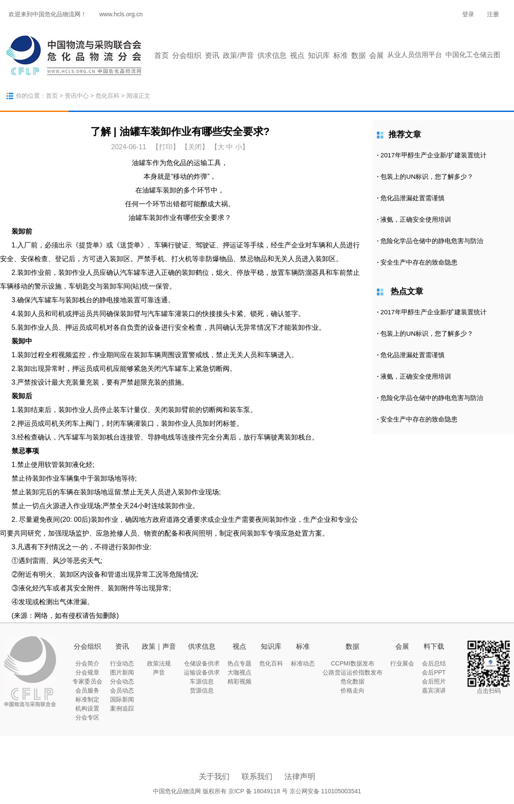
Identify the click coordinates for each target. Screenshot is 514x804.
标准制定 (87, 699)
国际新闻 (122, 699)
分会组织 (186, 55)
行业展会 (402, 663)
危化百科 (108, 95)
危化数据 (353, 681)
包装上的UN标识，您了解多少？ (426, 176)
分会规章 (87, 672)
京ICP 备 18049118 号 (258, 791)
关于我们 (214, 776)
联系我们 (257, 776)
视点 (297, 55)
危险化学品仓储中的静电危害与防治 (431, 240)
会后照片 (434, 681)
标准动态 (303, 663)
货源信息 (202, 690)
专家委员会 (87, 681)
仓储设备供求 (202, 663)
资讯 (212, 55)
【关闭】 (195, 147)
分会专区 (87, 717)
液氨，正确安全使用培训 (415, 219)
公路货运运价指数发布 (353, 672)
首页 (161, 55)
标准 (340, 55)
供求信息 (272, 55)
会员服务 (87, 690)
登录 (468, 14)
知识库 (319, 55)
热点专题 (239, 663)
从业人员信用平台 (414, 54)
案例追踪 (122, 708)
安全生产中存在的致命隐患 (418, 262)
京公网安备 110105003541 (325, 791)
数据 (358, 55)
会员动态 (122, 690)
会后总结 (434, 663)
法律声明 (299, 776)
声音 (159, 672)
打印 (166, 147)
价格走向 (353, 690)
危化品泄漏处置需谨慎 (412, 198)
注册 (493, 14)
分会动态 (122, 681)
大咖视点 (239, 672)
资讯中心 (77, 95)
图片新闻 (122, 672)
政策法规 (159, 663)
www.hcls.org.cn (121, 14)
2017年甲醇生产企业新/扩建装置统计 (433, 155)
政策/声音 (238, 55)
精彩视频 (239, 681)
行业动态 (122, 663)
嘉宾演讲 (434, 690)
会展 (376, 55)
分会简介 (87, 663)
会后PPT (433, 672)
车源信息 (202, 681)
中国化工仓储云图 (472, 54)
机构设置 (87, 708)
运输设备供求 (202, 672)
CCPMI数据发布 (352, 663)
